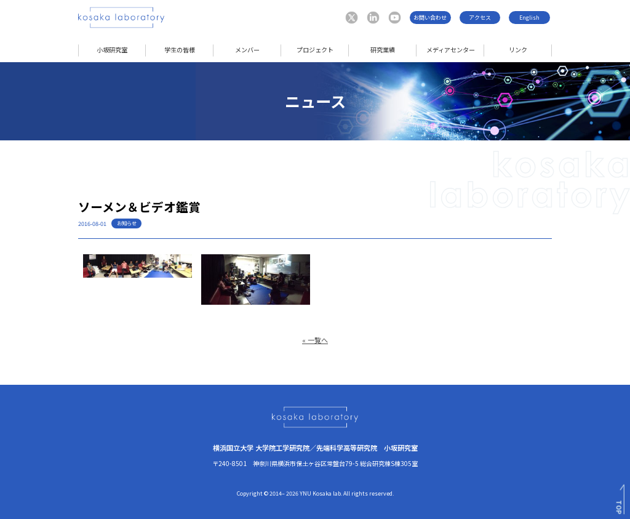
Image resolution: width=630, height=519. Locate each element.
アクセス (480, 18)
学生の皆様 (179, 49)
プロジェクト (315, 49)
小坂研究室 (112, 49)
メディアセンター (450, 49)
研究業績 (382, 49)
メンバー (247, 49)
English (529, 18)
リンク (518, 49)
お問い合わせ (430, 18)
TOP (619, 507)
